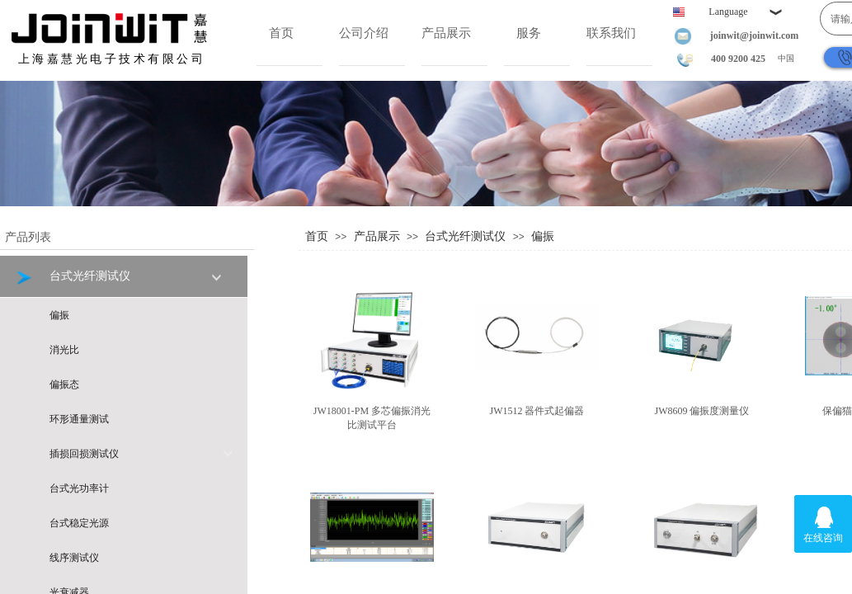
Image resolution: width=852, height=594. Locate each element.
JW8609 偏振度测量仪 (702, 411)
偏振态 (64, 384)
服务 (528, 33)
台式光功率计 (79, 488)
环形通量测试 (79, 419)
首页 (281, 33)
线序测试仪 (74, 557)
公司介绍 (363, 33)
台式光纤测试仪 (465, 236)
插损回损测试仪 (141, 453)
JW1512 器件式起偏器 (537, 411)
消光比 (64, 350)
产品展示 (446, 33)
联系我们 (611, 33)
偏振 (542, 236)
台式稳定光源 (79, 523)
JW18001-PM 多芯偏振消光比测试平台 (372, 418)
